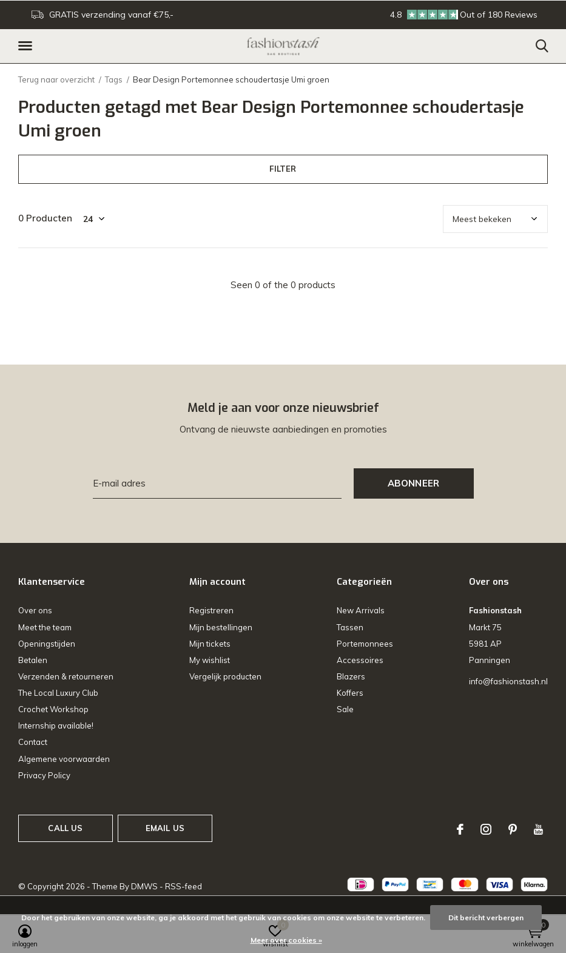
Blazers (351, 676)
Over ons (35, 610)
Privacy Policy (44, 775)
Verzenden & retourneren (65, 676)
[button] (27, 46)
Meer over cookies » (286, 940)
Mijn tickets (210, 643)
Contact (32, 742)
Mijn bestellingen (220, 627)
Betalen (32, 660)
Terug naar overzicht (56, 79)
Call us (65, 828)
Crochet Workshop (53, 709)
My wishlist (209, 660)
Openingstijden (46, 643)
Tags (114, 79)
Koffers (350, 693)
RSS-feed (183, 886)
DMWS (144, 886)
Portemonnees (365, 643)
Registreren (211, 610)
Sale (345, 709)
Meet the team (45, 627)
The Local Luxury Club (58, 693)
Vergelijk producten (225, 676)
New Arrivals (361, 610)
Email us (165, 828)
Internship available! (55, 725)
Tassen (350, 627)
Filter (282, 168)
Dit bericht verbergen (486, 917)
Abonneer (414, 483)
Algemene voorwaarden (64, 759)
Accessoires (360, 660)
